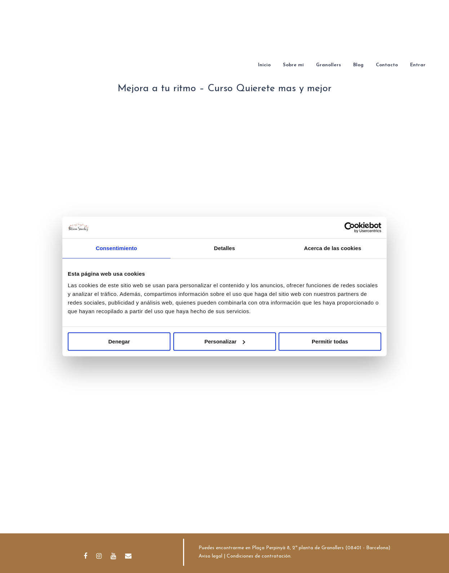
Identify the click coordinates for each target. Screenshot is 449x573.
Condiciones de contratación (258, 556)
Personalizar (224, 341)
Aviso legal (210, 556)
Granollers (328, 65)
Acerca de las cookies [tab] (332, 248)
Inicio (264, 65)
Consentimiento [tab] (116, 248)
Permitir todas (330, 341)
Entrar (418, 65)
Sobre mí (293, 65)
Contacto (387, 65)
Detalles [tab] (224, 248)
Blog (358, 65)
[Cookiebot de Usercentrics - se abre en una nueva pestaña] (349, 227)
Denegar (119, 341)
